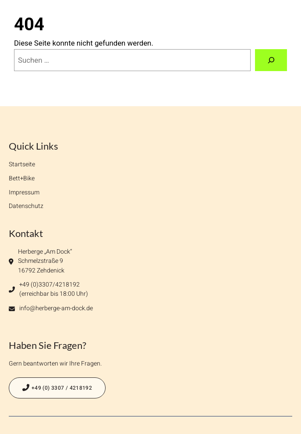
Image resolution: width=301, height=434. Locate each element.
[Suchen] (271, 60)
